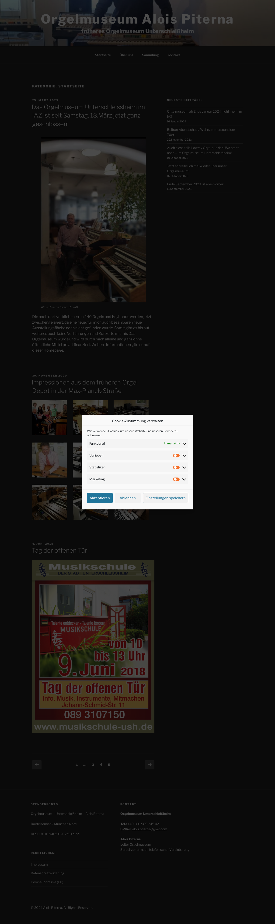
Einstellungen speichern (166, 498)
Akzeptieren (100, 498)
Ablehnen (128, 498)
